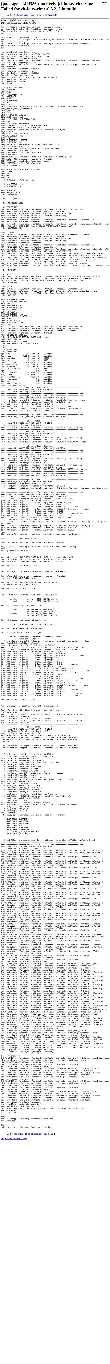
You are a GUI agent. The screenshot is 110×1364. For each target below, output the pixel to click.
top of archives (37, 15)
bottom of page (21, 15)
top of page (19, 1354)
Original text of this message (14, 1359)
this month (52, 15)
